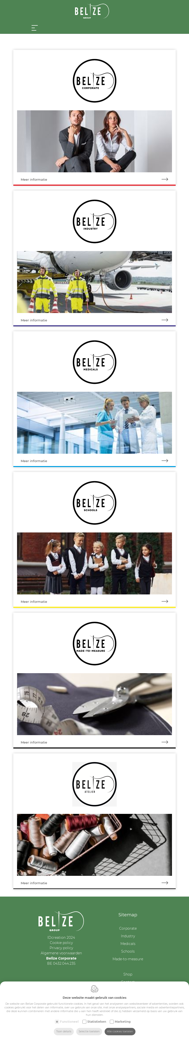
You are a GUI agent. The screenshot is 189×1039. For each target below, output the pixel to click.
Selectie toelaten (89, 1031)
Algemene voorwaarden (61, 953)
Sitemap (127, 915)
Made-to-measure (128, 959)
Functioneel (69, 1021)
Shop (127, 974)
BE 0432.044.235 (61, 963)
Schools (128, 951)
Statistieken (96, 1021)
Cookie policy (61, 943)
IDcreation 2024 (61, 937)
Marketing (123, 1021)
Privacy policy (61, 948)
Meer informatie (98, 179)
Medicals (127, 943)
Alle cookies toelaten (120, 1031)
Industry (128, 936)
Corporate (128, 928)
